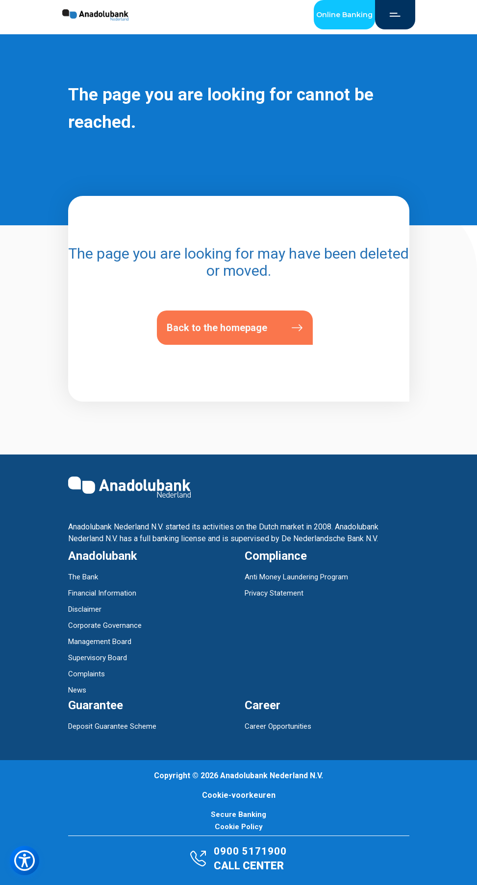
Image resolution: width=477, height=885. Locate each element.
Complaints (86, 674)
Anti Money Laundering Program (296, 577)
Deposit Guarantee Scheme (112, 726)
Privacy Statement (274, 593)
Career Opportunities (278, 726)
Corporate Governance (105, 625)
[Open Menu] (395, 14)
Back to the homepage (235, 328)
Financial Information (102, 593)
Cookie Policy (239, 827)
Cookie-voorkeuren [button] (239, 795)
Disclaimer (84, 609)
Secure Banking (238, 814)
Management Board (99, 641)
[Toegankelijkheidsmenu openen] (24, 860)
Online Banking (344, 14)
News (77, 690)
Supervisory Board (97, 657)
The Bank (83, 577)
